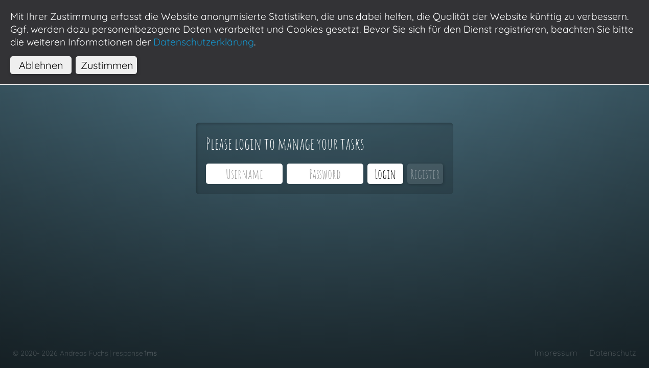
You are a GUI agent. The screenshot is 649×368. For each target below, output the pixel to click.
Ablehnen (41, 65)
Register (425, 174)
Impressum (556, 353)
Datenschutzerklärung (203, 42)
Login (385, 174)
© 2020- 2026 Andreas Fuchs (60, 353)
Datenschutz (612, 353)
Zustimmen (107, 65)
